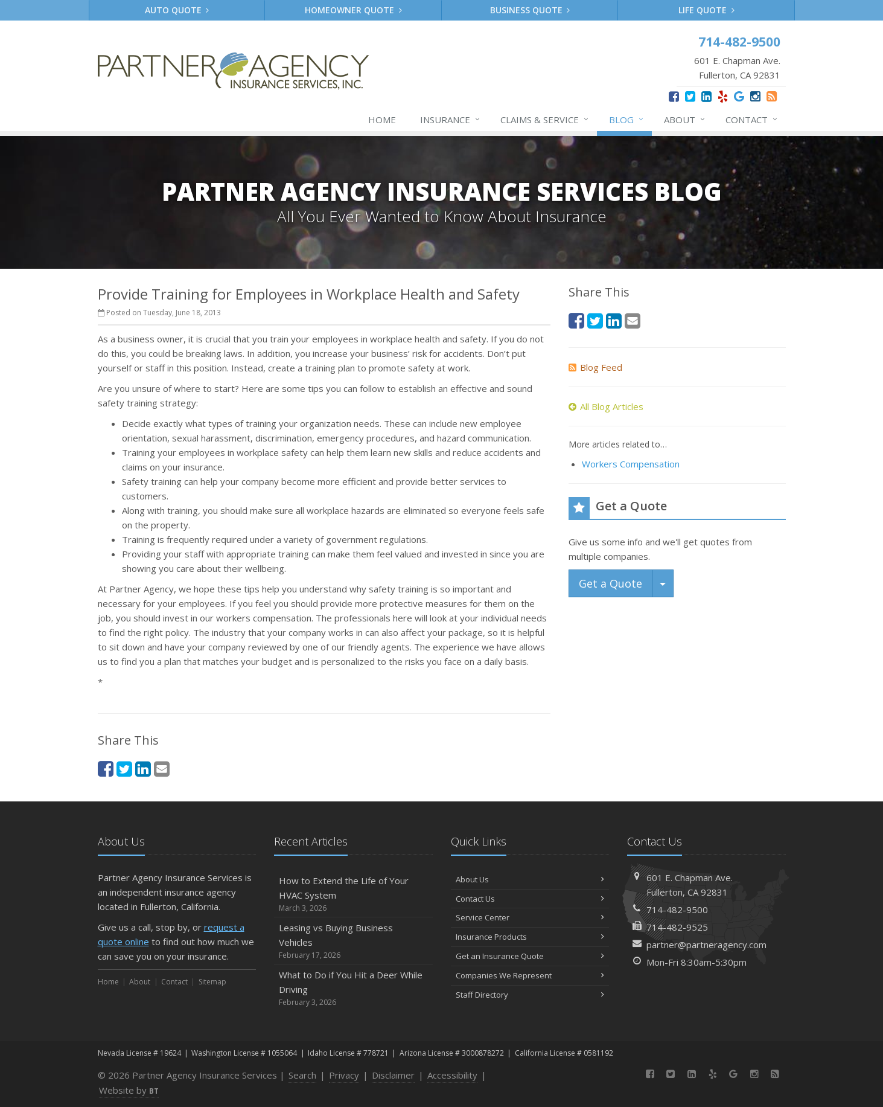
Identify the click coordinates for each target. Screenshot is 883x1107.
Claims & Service (545, 119)
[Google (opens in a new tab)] (739, 96)
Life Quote (706, 10)
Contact (752, 119)
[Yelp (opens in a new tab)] (723, 96)
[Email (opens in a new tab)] (162, 768)
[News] (772, 96)
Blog (627, 119)
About (685, 119)
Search (302, 1075)
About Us (530, 879)
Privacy (344, 1075)
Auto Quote (177, 10)
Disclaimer (393, 1075)
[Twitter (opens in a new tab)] (690, 96)
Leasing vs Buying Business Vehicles (353, 941)
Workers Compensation (631, 464)
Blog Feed (595, 367)
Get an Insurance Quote (530, 956)
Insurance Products (530, 936)
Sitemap (212, 982)
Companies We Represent (530, 975)
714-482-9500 (677, 909)
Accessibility (452, 1075)
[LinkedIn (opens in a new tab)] (706, 96)
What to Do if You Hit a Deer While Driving (353, 988)
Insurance (450, 119)
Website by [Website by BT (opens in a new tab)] (129, 1090)
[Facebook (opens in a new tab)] (674, 96)
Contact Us (530, 898)
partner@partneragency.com (706, 945)
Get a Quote (610, 583)
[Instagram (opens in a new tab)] (755, 96)
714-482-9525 (677, 927)
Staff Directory (530, 994)
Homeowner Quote (353, 10)
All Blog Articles (606, 406)
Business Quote (530, 10)
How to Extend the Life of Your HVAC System (353, 894)
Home (382, 120)
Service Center (530, 917)
